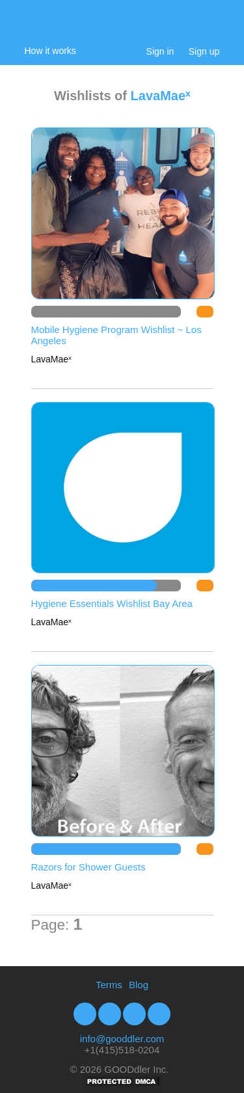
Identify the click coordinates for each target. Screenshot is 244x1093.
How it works (50, 51)
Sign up (204, 51)
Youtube (134, 1014)
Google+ (159, 1014)
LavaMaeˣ (161, 95)
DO (205, 311)
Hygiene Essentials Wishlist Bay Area (112, 603)
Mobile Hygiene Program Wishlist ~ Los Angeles (116, 335)
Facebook (85, 1014)
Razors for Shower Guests (88, 866)
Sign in (160, 51)
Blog (138, 984)
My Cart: (214, 27)
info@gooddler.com (122, 1038)
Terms (109, 984)
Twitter (109, 1014)
